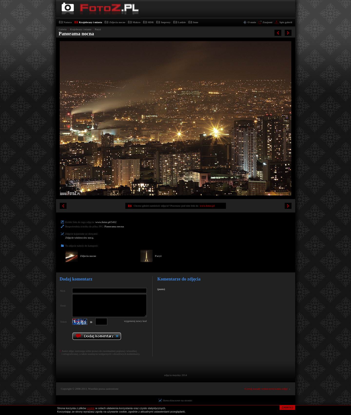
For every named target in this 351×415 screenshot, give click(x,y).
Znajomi (267, 22)
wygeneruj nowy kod (135, 320)
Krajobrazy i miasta (90, 22)
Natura (68, 22)
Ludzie (182, 22)
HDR (151, 22)
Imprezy (166, 22)
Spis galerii (285, 22)
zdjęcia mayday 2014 (175, 375)
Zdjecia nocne (117, 22)
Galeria (63, 29)
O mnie (252, 22)
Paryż (98, 29)
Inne (195, 22)
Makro (136, 22)
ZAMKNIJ (287, 407)
